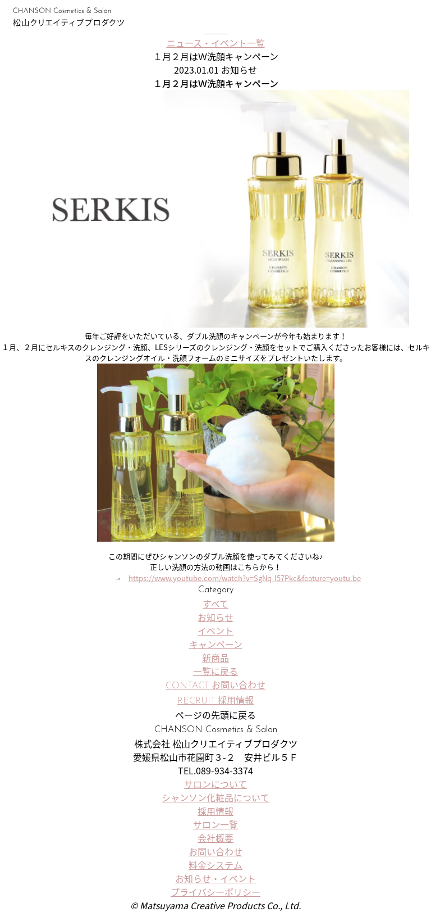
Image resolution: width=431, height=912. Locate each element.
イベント (215, 630)
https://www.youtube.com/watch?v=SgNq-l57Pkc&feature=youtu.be (245, 578)
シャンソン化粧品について (215, 797)
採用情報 (215, 811)
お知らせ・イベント (215, 878)
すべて (215, 603)
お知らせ (215, 617)
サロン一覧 (375, 17)
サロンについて (215, 784)
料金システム (215, 865)
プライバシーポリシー (215, 892)
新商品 (215, 657)
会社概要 (215, 838)
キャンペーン (215, 644)
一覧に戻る (215, 671)
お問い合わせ (215, 851)
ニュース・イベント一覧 (216, 42)
